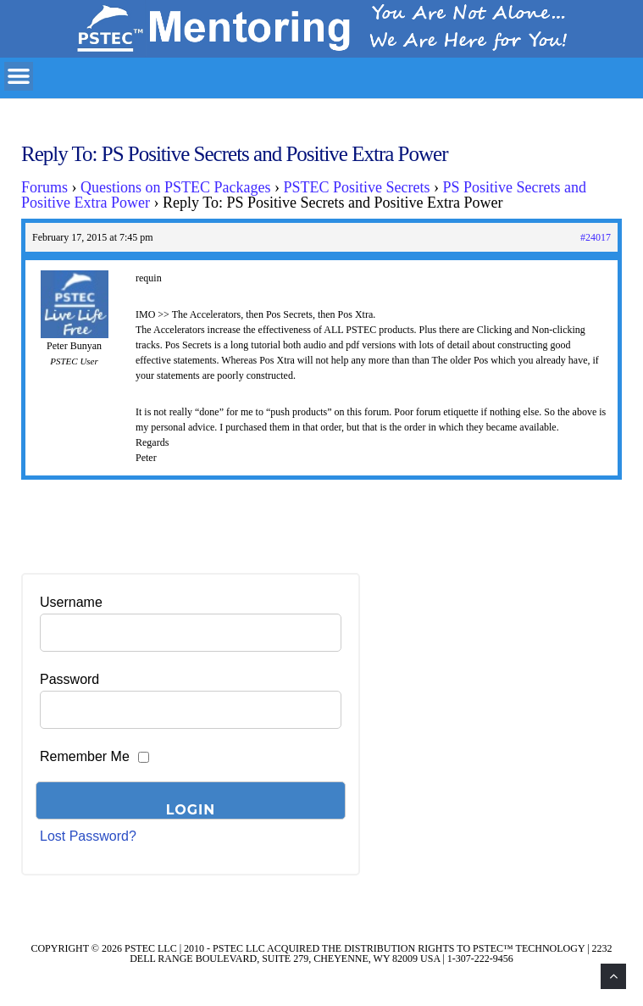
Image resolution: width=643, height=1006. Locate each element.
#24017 (595, 237)
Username (71, 602)
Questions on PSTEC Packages (175, 187)
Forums (44, 187)
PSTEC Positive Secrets (357, 187)
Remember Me (85, 756)
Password (69, 679)
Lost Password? (88, 836)
